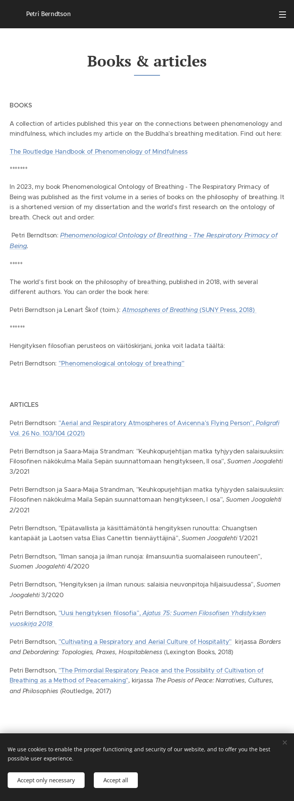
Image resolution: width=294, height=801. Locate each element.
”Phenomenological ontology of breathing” (122, 363)
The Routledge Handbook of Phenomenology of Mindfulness (99, 151)
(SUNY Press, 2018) (189, 310)
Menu (282, 14)
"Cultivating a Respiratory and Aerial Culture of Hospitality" (145, 641)
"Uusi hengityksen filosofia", (100, 613)
